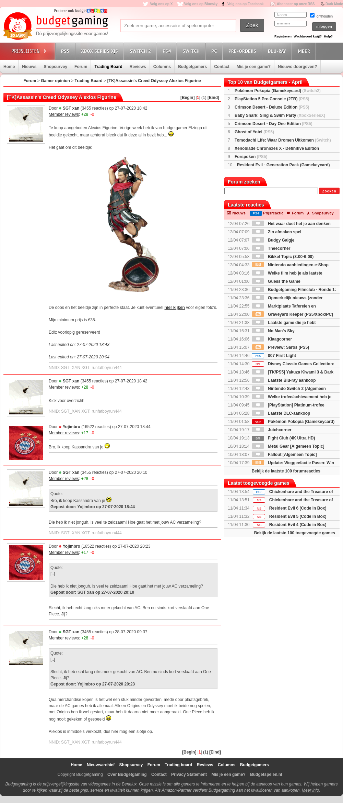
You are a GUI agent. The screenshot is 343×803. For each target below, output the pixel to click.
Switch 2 (141, 51)
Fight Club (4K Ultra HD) (283, 438)
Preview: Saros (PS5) (280, 347)
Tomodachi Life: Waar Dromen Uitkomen (283, 140)
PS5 (66, 51)
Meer (305, 51)
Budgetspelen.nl (266, 774)
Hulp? (328, 36)
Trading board (178, 764)
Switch (192, 51)
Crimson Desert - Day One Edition (273, 123)
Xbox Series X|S (100, 51)
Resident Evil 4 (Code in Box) (298, 524)
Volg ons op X (161, 4)
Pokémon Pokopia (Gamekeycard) (278, 90)
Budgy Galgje (273, 240)
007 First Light (274, 355)
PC (215, 51)
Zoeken (329, 191)
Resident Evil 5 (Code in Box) (298, 516)
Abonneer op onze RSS (296, 4)
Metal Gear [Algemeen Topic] (288, 446)
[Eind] (213, 97)
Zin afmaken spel (276, 232)
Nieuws (29, 66)
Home (9, 66)
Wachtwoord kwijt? (308, 36)
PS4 (168, 51)
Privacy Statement (189, 774)
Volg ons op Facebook (245, 4)
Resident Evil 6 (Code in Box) (298, 508)
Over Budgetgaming (127, 774)
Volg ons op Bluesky (201, 4)
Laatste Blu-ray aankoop (284, 380)
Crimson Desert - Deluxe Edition (272, 107)
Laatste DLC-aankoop (281, 413)
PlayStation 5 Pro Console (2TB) (272, 99)
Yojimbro (71, 426)
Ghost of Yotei (254, 132)
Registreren (283, 36)
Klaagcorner (272, 339)
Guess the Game (276, 281)
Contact (221, 66)
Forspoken (251, 156)
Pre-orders (243, 51)
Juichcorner (272, 429)
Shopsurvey (55, 66)
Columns (162, 66)
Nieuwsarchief (101, 764)
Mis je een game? (254, 66)
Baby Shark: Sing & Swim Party (280, 115)
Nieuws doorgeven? (297, 66)
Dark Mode (334, 4)
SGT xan (71, 108)
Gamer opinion (55, 80)
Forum (80, 66)
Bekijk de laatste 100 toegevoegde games (294, 533)
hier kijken (175, 307)
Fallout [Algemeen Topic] (284, 454)
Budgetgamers (192, 66)
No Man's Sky (273, 330)
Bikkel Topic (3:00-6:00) (283, 256)
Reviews (138, 66)
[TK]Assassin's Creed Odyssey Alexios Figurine (154, 80)
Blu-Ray (278, 51)
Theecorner (271, 248)
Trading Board (108, 66)
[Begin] (187, 97)
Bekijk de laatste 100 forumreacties (286, 471)
